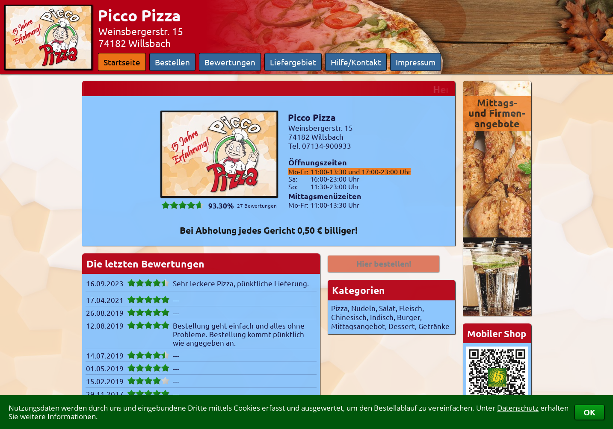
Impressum (415, 62)
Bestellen (172, 62)
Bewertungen (229, 62)
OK (589, 412)
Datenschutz (518, 408)
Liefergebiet (293, 62)
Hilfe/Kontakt (356, 62)
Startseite (122, 62)
